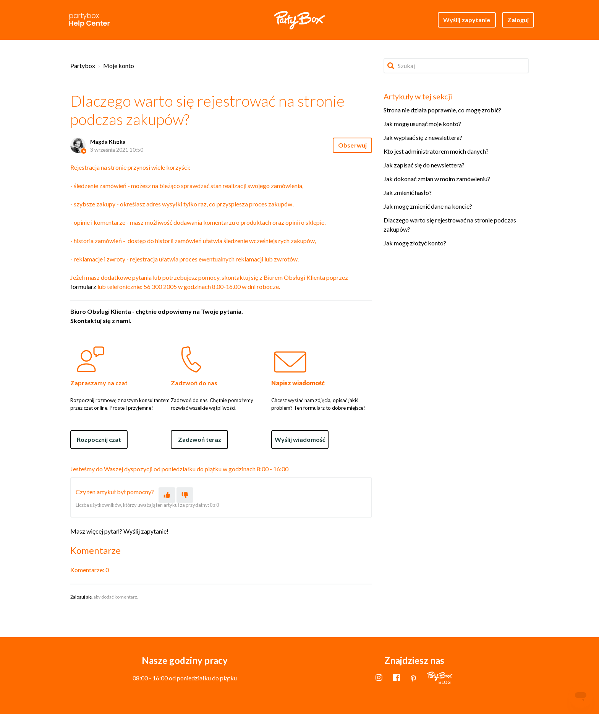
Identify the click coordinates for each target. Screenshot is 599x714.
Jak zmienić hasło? (408, 192)
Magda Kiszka (108, 141)
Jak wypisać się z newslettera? (423, 137)
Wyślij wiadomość (300, 439)
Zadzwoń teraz (199, 439)
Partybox (82, 65)
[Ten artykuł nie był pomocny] (184, 495)
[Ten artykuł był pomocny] (167, 495)
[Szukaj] (456, 65)
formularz (83, 286)
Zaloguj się (81, 597)
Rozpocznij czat (99, 439)
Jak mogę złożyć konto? (415, 243)
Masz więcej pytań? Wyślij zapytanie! (119, 531)
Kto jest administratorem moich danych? (436, 151)
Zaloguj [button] (518, 19)
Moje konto (118, 65)
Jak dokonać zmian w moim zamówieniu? (437, 178)
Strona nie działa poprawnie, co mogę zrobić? (442, 110)
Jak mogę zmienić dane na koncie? (428, 206)
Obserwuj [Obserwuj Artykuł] (352, 145)
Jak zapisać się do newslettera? (424, 165)
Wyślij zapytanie (467, 19)
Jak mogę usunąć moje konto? (422, 123)
